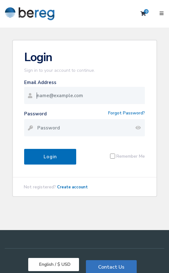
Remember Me (130, 156)
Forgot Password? (126, 113)
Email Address (40, 82)
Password (35, 114)
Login (50, 157)
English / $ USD (54, 264)
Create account (72, 187)
